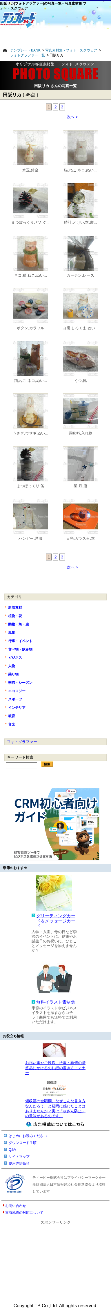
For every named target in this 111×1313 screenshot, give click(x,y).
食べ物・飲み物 (20, 649)
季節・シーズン (20, 683)
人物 (11, 666)
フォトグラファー (22, 742)
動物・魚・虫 (18, 624)
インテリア (17, 708)
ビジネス (15, 658)
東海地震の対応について (24, 1213)
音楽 (11, 724)
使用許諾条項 (19, 1163)
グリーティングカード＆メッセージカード (55, 921)
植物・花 (15, 616)
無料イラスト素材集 (55, 1002)
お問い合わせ (15, 1206)
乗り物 (13, 674)
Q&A (12, 1150)
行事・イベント (20, 641)
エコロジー (17, 691)
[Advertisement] (55, 38)
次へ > (72, 117)
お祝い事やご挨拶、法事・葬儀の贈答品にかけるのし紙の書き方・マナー (55, 1068)
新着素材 (15, 608)
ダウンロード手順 (23, 1143)
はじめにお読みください (28, 1136)
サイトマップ (19, 1157)
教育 (11, 716)
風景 (11, 633)
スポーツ (15, 699)
